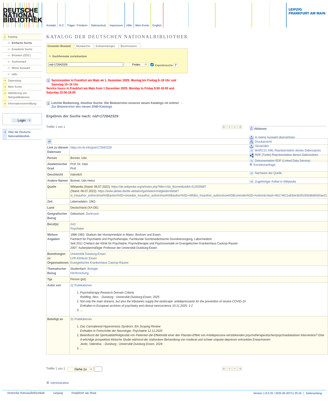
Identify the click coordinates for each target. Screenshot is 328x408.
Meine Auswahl (21, 67)
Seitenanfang (314, 393)
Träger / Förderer (77, 25)
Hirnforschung (79, 273)
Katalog (12, 36)
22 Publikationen (81, 285)
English (156, 25)
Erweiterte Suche (22, 49)
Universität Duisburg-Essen (88, 254)
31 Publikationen (81, 319)
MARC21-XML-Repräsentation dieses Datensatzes (288, 150)
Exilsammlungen (105, 46)
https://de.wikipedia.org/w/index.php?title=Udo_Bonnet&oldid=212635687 (158, 186)
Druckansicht (263, 141)
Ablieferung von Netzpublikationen (19, 95)
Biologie (92, 268)
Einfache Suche (22, 42)
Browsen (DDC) (21, 55)
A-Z (61, 25)
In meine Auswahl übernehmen (275, 137)
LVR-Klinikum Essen (83, 258)
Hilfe (129, 25)
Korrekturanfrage (262, 165)
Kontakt (51, 25)
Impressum (116, 25)
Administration (57, 383)
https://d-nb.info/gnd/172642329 (91, 147)
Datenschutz (98, 25)
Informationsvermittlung (22, 103)
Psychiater (77, 228)
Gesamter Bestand (59, 46)
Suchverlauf (19, 61)
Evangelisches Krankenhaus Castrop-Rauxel (99, 262)
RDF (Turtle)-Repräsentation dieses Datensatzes (286, 155)
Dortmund (92, 213)
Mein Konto (142, 25)
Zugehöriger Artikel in (275, 181)
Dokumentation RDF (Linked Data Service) (282, 160)
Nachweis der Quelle (268, 173)
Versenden (262, 146)
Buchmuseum (129, 46)
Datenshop (14, 80)
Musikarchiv (83, 46)
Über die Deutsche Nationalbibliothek (19, 134)
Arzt (72, 224)
